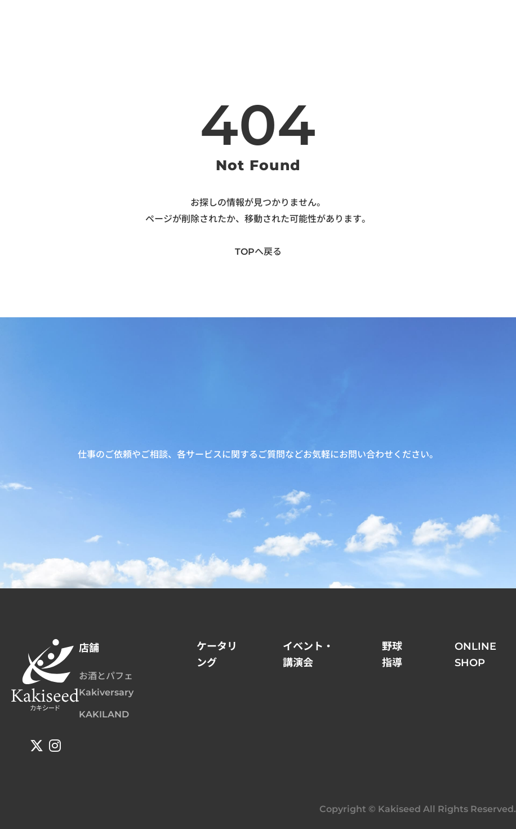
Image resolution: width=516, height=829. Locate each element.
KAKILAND (104, 714)
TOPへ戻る (258, 251)
